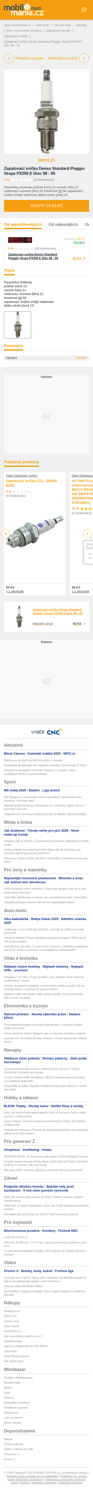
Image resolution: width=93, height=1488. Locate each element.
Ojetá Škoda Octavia (16, 1356)
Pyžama (9, 1397)
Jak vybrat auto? (14, 1361)
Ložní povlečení (13, 1417)
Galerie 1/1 (46, 160)
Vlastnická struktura (70, 1482)
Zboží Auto (10, 1351)
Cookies (25, 1482)
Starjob (8, 1439)
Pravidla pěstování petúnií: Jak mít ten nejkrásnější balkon (39, 902)
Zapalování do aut (58, 30)
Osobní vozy (11, 1321)
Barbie (8, 1387)
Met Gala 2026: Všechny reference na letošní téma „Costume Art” (43, 1170)
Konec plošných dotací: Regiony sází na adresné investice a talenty (45, 1033)
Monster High (12, 1382)
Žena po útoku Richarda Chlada (23, 1286)
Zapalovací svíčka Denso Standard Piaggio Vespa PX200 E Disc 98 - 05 (33, 256)
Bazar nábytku (12, 1422)
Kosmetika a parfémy (17, 1402)
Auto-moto (42, 25)
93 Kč (77, 258)
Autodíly (81, 25)
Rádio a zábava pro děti (18, 1449)
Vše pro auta (62, 25)
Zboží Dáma (11, 1326)
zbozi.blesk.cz (12, 1331)
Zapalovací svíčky (16, 36)
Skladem (79, 242)
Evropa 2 (9, 1459)
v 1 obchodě (15, 591)
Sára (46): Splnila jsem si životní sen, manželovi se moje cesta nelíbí (45, 897)
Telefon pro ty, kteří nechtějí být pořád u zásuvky (33, 760)
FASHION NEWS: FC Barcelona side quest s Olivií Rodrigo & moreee (46, 1156)
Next (87, 534)
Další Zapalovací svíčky (21, 475)
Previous (5, 533)
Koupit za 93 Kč (46, 206)
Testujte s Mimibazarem (18, 1377)
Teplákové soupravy (16, 1407)
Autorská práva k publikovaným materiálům (32, 1476)
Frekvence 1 (11, 1454)
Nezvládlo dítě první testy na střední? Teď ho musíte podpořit (41, 1214)
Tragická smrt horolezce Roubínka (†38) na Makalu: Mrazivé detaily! (45, 814)
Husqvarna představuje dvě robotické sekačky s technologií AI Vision (45, 765)
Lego (7, 1392)
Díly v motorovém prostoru (24, 30)
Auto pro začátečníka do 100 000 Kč (26, 1346)
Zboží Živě (10, 1315)
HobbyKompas (13, 1341)
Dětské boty (11, 1412)
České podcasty (13, 1444)
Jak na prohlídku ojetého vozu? (23, 1336)
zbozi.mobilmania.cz (17, 25)
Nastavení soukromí (44, 1482)
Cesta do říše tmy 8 (16, 1237)
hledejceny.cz (12, 1311)
